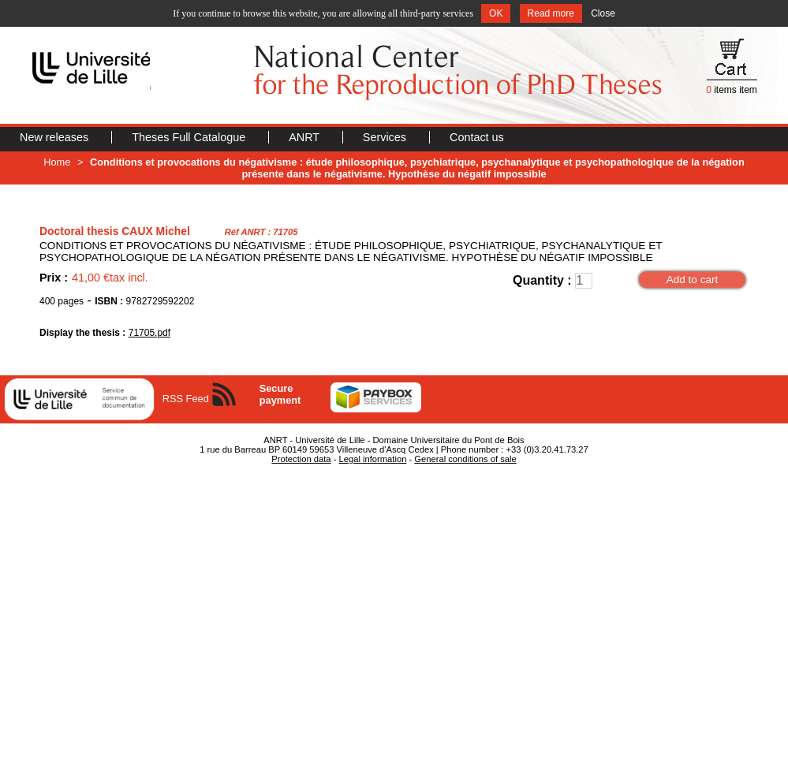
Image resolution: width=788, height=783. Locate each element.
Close (603, 13)
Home (56, 162)
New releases (55, 137)
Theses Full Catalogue (190, 137)
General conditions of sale (465, 459)
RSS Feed (185, 399)
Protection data (301, 459)
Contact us (477, 137)
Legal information (373, 459)
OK (495, 13)
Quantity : (542, 280)
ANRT (306, 137)
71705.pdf (149, 332)
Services (386, 137)
